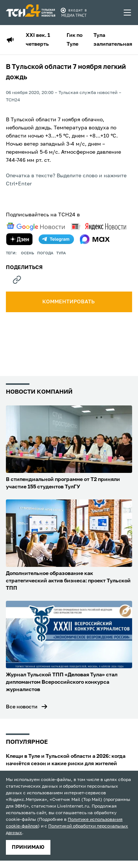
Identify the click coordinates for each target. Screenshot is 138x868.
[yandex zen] (19, 239)
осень (27, 253)
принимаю (28, 847)
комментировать (69, 301)
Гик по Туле (74, 40)
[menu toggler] (127, 12)
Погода (45, 253)
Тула (61, 253)
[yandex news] (98, 226)
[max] (95, 239)
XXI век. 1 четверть (38, 40)
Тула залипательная (112, 40)
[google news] (35, 227)
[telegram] (56, 239)
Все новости (22, 707)
